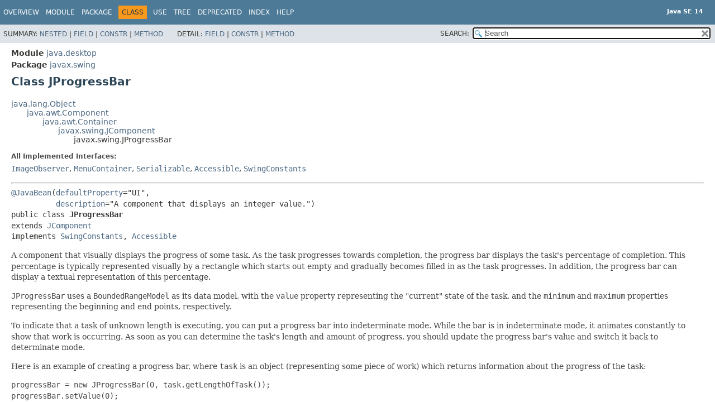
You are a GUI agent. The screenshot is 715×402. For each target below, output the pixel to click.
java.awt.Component (67, 112)
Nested (53, 34)
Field (83, 34)
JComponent (69, 225)
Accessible (216, 168)
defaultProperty (89, 192)
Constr (113, 34)
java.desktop (71, 53)
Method (148, 34)
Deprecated (220, 12)
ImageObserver (40, 168)
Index (259, 12)
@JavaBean (31, 192)
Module (60, 12)
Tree (182, 12)
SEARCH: (454, 33)
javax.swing (73, 64)
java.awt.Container (79, 121)
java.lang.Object (43, 103)
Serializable (163, 168)
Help (285, 12)
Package (97, 12)
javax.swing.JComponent (106, 130)
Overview (21, 12)
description (80, 203)
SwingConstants (275, 168)
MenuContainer (103, 168)
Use (160, 12)
